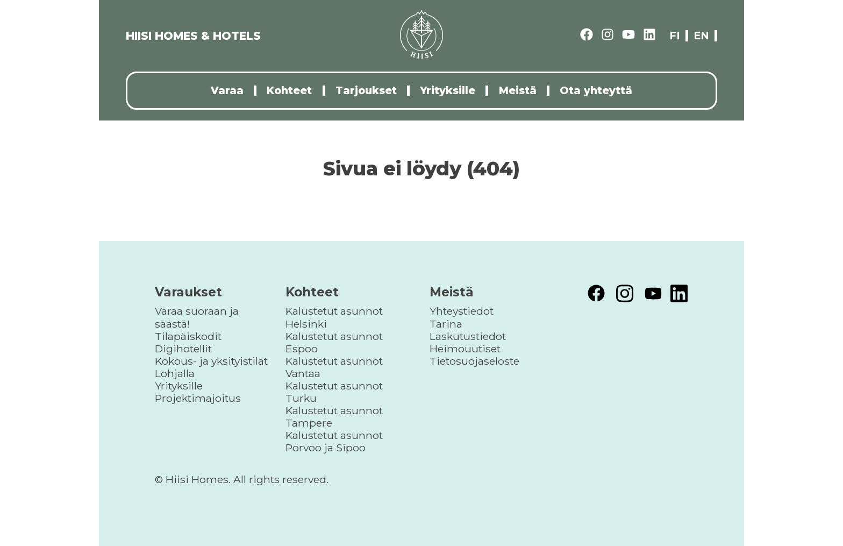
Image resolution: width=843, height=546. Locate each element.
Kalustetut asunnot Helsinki (334, 317)
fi (674, 35)
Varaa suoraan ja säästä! (197, 317)
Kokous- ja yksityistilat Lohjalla (211, 367)
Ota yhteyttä (596, 91)
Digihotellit (183, 348)
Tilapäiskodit (188, 336)
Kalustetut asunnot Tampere (334, 416)
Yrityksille (447, 91)
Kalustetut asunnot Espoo (334, 342)
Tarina (446, 323)
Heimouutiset (465, 348)
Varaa (227, 91)
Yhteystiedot (462, 310)
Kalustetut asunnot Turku (334, 392)
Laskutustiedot (468, 336)
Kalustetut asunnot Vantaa (334, 367)
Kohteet (289, 91)
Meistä (518, 91)
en (701, 35)
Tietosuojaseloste (474, 360)
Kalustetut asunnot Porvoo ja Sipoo (334, 441)
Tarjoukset (366, 91)
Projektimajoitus (198, 398)
